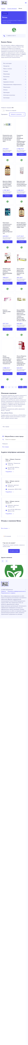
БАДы (5, 79)
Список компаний (12, 8)
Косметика (6, 76)
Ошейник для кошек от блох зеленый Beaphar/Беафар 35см (7, 271)
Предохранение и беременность (12, 84)
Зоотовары (6, 98)
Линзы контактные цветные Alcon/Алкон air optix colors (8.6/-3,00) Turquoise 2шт (7, 359)
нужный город (13, 418)
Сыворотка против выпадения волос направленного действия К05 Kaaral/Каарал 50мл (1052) (21, 141)
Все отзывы (5, 528)
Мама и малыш (7, 68)
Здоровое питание (8, 82)
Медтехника (6, 87)
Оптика (5, 90)
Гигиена (5, 71)
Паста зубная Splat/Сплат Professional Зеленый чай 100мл (20, 271)
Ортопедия (6, 92)
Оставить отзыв (14, 551)
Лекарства (6, 66)
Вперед (20, 387)
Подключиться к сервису (8, 593)
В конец (25, 387)
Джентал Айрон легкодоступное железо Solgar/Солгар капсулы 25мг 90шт (7, 184)
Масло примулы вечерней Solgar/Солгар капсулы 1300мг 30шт (21, 225)
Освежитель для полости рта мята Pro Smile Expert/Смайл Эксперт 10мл (7, 138)
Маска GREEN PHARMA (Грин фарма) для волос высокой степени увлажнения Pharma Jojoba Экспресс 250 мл (21, 315)
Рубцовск (5, 444)
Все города (6, 426)
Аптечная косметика (9, 95)
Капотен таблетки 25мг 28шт (7, 311)
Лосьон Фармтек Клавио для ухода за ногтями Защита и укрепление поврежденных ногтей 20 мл (21, 360)
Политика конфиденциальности (17, 591)
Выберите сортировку (16, 114)
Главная (3, 8)
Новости (3, 591)
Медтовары (6, 74)
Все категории (7, 63)
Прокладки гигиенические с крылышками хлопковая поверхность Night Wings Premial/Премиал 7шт (7, 228)
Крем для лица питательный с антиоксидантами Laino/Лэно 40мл (22, 184)
